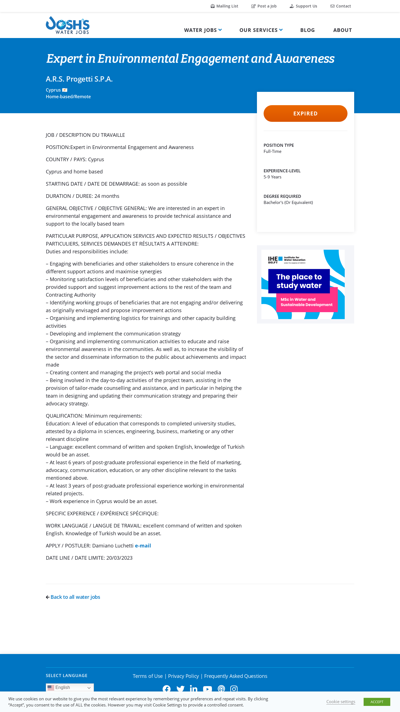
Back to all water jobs (73, 597)
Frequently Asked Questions (235, 676)
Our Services (258, 30)
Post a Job (264, 6)
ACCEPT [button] (377, 701)
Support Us (303, 6)
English (59, 688)
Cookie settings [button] (340, 701)
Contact (341, 6)
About (342, 30)
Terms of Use (148, 676)
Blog (307, 30)
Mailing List (224, 6)
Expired (305, 113)
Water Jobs (200, 30)
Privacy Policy (183, 676)
